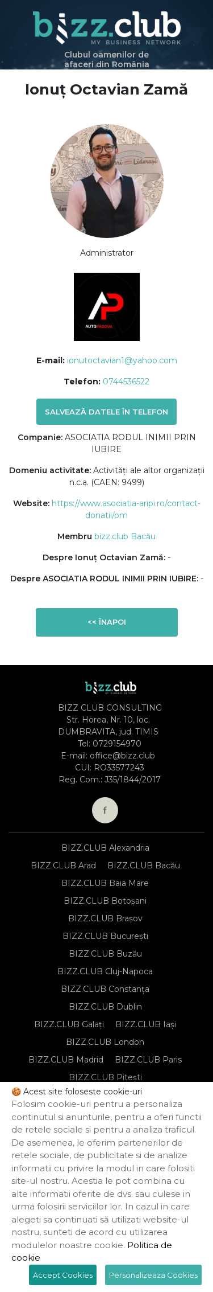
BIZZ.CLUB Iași (145, 1024)
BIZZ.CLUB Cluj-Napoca (105, 971)
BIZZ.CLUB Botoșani (105, 901)
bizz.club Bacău (125, 536)
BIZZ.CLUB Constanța (105, 989)
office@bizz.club (122, 755)
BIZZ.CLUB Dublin (105, 1007)
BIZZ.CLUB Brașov (105, 918)
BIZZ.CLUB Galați (69, 1024)
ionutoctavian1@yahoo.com (122, 360)
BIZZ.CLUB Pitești (105, 1077)
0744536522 (126, 381)
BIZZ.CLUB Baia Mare (105, 883)
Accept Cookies (63, 1274)
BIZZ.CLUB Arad (63, 865)
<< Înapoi (106, 621)
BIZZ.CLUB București (105, 936)
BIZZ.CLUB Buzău (105, 954)
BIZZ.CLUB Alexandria (105, 848)
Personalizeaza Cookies (153, 1274)
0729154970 (117, 744)
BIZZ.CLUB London (105, 1042)
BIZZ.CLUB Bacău (143, 865)
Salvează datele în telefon (106, 411)
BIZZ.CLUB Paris (148, 1060)
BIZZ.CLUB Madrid (65, 1060)
